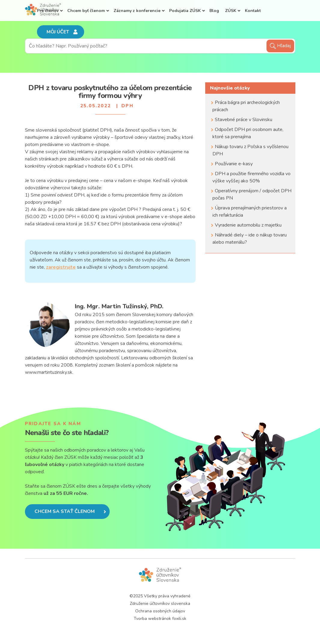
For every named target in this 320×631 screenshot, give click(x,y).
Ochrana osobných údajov (160, 611)
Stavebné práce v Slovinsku (243, 119)
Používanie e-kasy (234, 163)
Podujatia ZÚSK (185, 11)
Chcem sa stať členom (70, 511)
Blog (214, 11)
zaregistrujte (61, 267)
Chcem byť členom (86, 11)
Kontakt (253, 11)
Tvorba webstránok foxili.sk (160, 618)
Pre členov (48, 11)
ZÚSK (230, 11)
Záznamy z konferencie (137, 11)
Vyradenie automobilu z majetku (248, 225)
